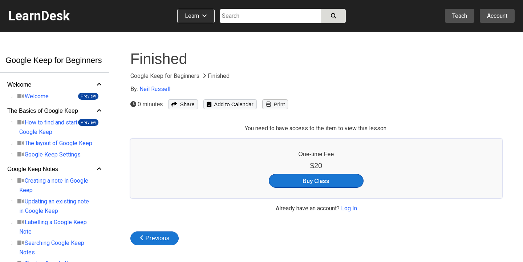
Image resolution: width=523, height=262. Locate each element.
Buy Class (316, 180)
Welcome (19, 85)
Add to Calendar (230, 104)
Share (182, 104)
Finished (158, 58)
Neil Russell (154, 89)
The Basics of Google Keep (42, 111)
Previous (155, 238)
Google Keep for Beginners (53, 60)
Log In (349, 208)
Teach (459, 15)
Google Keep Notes (32, 169)
